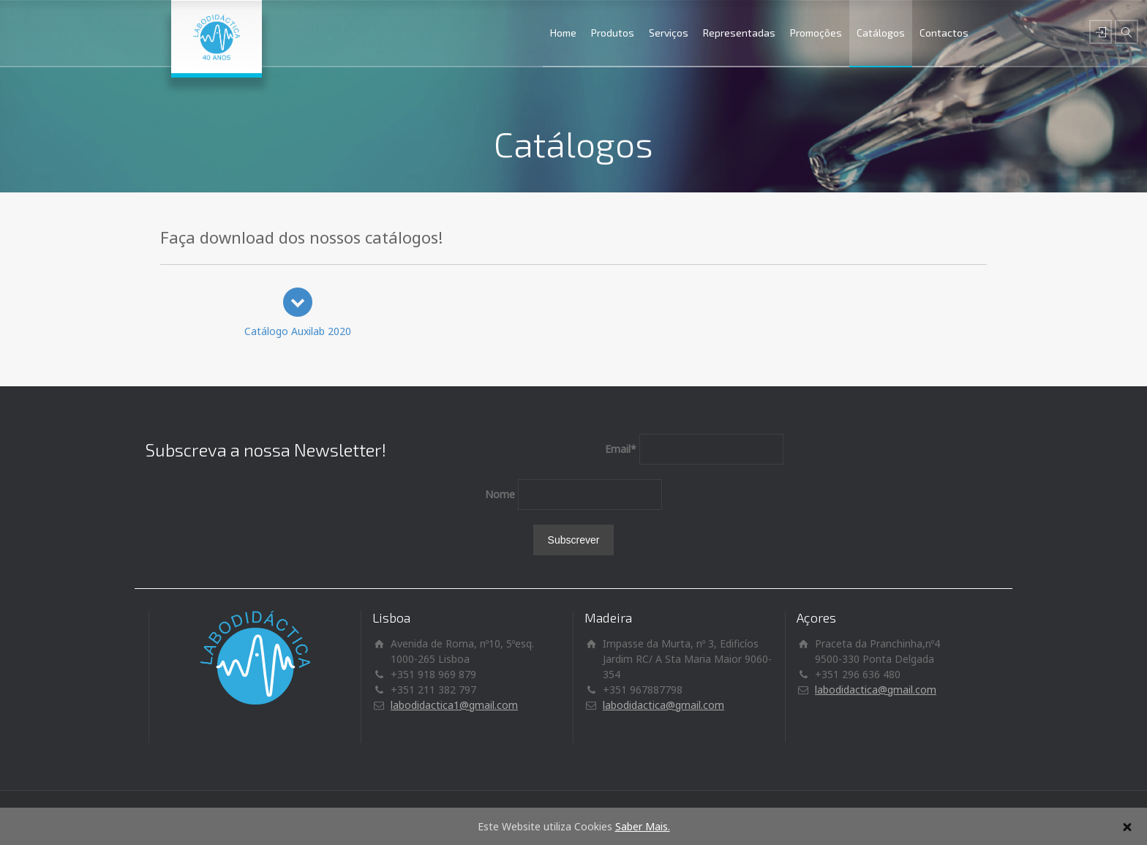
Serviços (668, 32)
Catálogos (881, 32)
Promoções (816, 32)
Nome (500, 494)
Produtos (612, 32)
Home (563, 32)
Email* (620, 449)
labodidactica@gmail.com (663, 705)
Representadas (739, 32)
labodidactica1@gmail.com (454, 705)
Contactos (944, 32)
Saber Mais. (642, 826)
